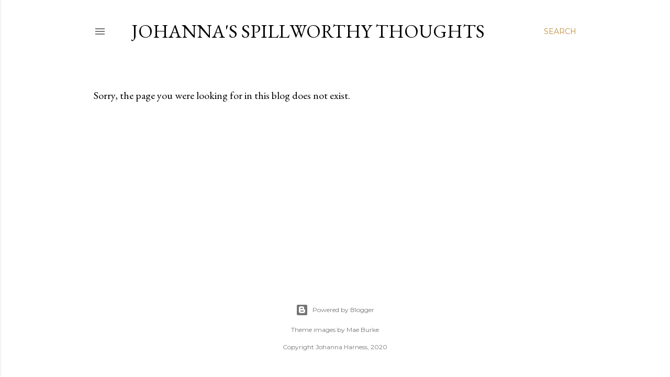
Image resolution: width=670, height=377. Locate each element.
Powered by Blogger (335, 310)
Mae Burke (363, 330)
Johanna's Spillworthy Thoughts (308, 31)
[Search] (560, 31)
